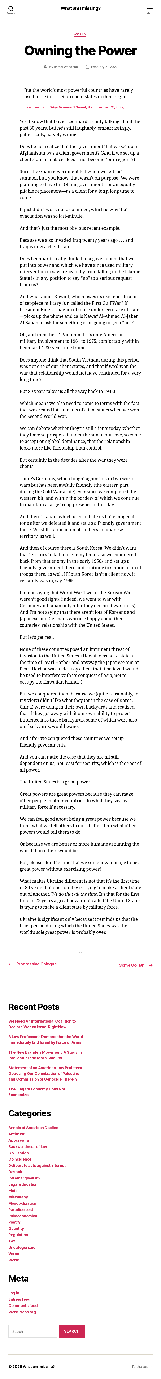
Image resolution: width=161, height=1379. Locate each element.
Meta (13, 1191)
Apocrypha (18, 1141)
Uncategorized (22, 1248)
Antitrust (16, 1135)
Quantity (16, 1229)
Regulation (18, 1235)
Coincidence (19, 1160)
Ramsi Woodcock (65, 68)
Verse (13, 1254)
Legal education (23, 1185)
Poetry (14, 1223)
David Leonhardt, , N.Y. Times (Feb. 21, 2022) (74, 108)
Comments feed (23, 1306)
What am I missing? (80, 8)
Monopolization (22, 1204)
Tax (11, 1242)
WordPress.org (22, 1313)
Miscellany (18, 1198)
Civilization (18, 1154)
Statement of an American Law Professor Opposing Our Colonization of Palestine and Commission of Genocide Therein (45, 1074)
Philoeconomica (22, 1217)
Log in (13, 1294)
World (80, 35)
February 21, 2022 (105, 68)
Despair (15, 1172)
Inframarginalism (24, 1179)
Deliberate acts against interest (36, 1166)
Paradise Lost (20, 1210)
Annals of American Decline (33, 1128)
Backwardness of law (27, 1147)
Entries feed (19, 1300)
